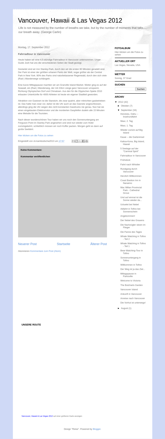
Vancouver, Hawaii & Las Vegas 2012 (70, 20)
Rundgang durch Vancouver (128, 170)
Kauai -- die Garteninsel (132, 137)
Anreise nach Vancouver (132, 298)
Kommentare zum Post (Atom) (45, 251)
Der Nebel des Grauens (132, 220)
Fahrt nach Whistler (130, 164)
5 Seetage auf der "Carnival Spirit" (129, 150)
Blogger (97, 429)
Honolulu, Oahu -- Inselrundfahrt (129, 115)
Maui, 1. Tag (126, 125)
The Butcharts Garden (131, 285)
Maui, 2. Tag (126, 121)
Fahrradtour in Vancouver (133, 155)
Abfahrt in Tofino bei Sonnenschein (130, 210)
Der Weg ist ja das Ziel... (132, 269)
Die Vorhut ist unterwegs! (133, 302)
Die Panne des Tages (131, 232)
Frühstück (125, 160)
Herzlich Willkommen (130, 176)
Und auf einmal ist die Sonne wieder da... (131, 198)
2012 (121, 102)
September (127, 110)
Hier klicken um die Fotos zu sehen (35, 135)
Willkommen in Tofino (131, 264)
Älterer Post (98, 244)
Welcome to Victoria (130, 280)
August (125, 308)
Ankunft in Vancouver (131, 294)
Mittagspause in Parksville (128, 275)
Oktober (125, 105)
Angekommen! (127, 216)
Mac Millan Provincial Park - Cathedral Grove (131, 190)
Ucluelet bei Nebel (129, 204)
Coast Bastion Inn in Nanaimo (130, 181)
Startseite (63, 244)
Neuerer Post (27, 244)
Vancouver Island (129, 289)
